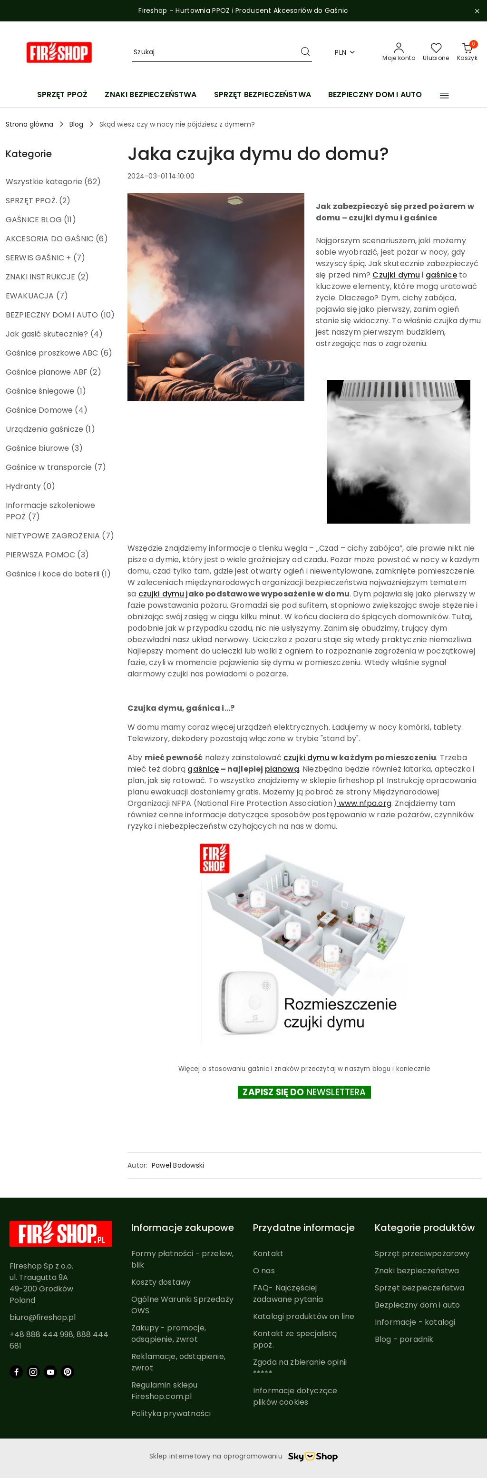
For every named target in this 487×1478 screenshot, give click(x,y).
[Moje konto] (399, 52)
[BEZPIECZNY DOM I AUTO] (375, 95)
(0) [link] (49, 486)
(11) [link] (70, 219)
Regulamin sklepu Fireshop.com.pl (164, 1390)
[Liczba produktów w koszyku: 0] (467, 52)
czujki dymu (161, 593)
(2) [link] (64, 200)
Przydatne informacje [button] (304, 1227)
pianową (282, 769)
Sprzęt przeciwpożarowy (422, 1253)
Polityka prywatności (171, 1413)
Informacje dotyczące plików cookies (295, 1396)
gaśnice (441, 274)
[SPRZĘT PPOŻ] (62, 95)
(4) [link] (96, 333)
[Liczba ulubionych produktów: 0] (436, 52)
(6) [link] (101, 238)
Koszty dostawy (161, 1282)
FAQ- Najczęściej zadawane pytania (288, 1293)
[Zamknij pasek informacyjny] (477, 11)
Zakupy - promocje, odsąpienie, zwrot (168, 1333)
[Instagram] (33, 1372)
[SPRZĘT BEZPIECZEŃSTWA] (262, 95)
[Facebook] (16, 1372)
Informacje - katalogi (415, 1322)
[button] (444, 95)
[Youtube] (50, 1372)
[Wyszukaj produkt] (222, 52)
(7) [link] (79, 257)
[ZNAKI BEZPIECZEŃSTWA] (150, 95)
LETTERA (348, 1092)
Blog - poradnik (404, 1339)
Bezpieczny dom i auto (417, 1304)
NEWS (318, 1092)
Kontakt (268, 1253)
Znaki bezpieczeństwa (417, 1270)
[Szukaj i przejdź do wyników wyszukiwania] (305, 52)
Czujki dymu (396, 274)
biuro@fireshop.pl (43, 1317)
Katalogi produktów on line (303, 1316)
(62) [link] (92, 181)
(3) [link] (77, 448)
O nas (264, 1270)
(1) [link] (81, 391)
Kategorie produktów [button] (425, 1227)
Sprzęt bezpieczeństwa (419, 1287)
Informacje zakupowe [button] (182, 1227)
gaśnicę (203, 769)
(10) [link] (107, 314)
